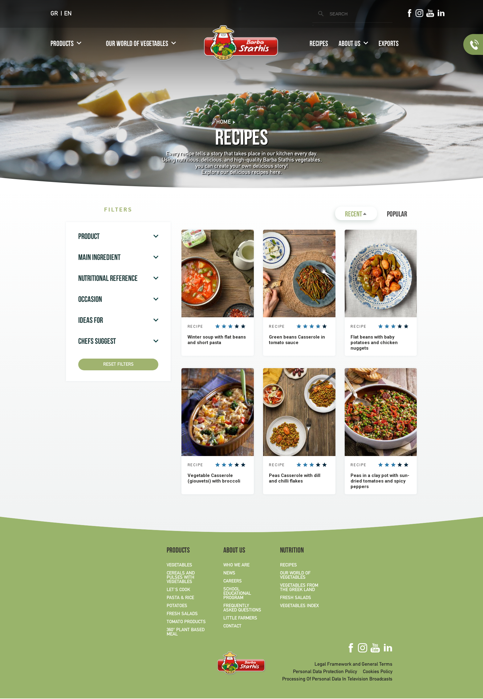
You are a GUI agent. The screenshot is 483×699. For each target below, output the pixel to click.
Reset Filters (118, 364)
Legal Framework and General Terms (353, 665)
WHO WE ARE (236, 566)
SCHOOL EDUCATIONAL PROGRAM (237, 594)
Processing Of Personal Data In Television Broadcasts (337, 680)
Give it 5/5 (243, 326)
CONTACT (232, 627)
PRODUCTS (62, 44)
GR (54, 14)
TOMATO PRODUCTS (186, 622)
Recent (361, 215)
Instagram (419, 13)
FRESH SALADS (182, 614)
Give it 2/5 (224, 326)
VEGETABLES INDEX (299, 606)
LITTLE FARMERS (240, 619)
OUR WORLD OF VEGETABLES (137, 44)
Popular (397, 215)
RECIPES (319, 44)
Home (223, 122)
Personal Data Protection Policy (325, 672)
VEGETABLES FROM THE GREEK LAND (299, 588)
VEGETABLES (179, 566)
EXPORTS (389, 44)
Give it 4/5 (237, 326)
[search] (351, 14)
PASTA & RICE (180, 598)
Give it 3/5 (230, 326)
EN (68, 14)
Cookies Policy (377, 672)
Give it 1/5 (218, 326)
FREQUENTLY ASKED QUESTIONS (242, 608)
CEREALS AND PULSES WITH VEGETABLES (181, 578)
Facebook (409, 13)
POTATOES (177, 606)
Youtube (430, 13)
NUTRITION (292, 551)
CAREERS (232, 582)
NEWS (229, 574)
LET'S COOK (178, 590)
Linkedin (441, 13)
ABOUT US (349, 44)
